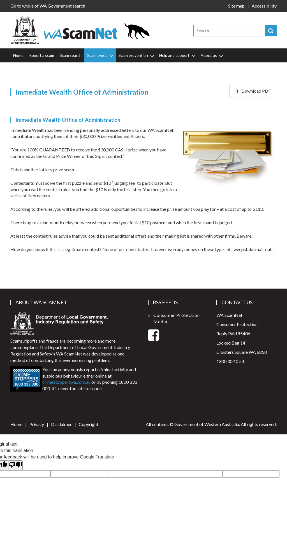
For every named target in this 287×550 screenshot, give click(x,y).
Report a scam (41, 55)
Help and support (177, 55)
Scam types (100, 55)
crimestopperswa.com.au (66, 382)
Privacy (36, 424)
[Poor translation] (15, 465)
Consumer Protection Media (176, 318)
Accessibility (264, 5)
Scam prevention (137, 55)
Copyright (88, 424)
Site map (236, 5)
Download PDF (252, 90)
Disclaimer (61, 424)
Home (18, 55)
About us (212, 55)
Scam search (71, 55)
